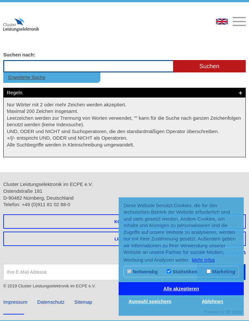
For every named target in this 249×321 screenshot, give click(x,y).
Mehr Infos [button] (203, 260)
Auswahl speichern (149, 301)
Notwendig (142, 271)
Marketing (221, 271)
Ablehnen (212, 301)
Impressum (15, 302)
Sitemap (83, 302)
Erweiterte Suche (26, 77)
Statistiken (182, 271)
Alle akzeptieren (181, 288)
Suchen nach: (19, 54)
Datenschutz (50, 302)
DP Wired (234, 312)
